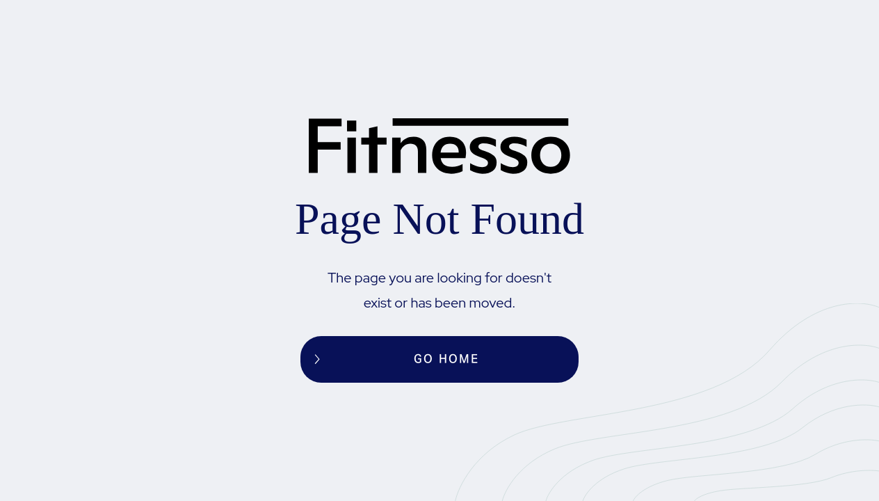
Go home (446, 359)
